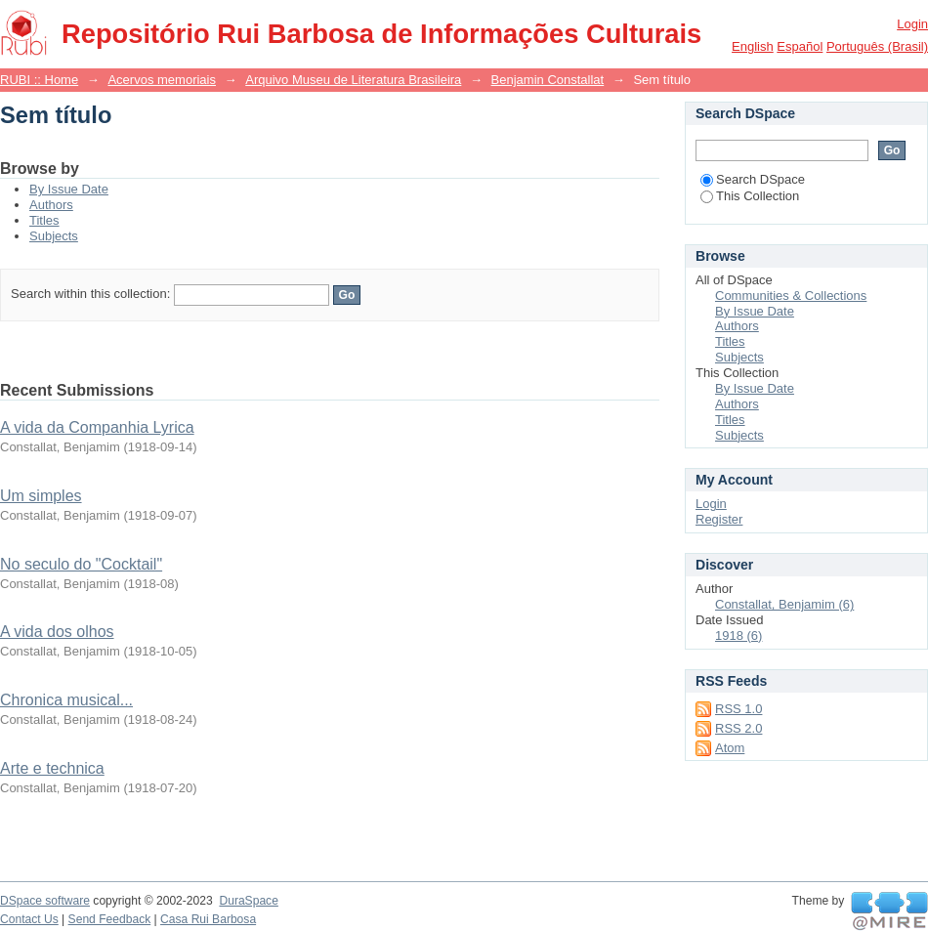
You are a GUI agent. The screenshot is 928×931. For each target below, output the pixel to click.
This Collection (749, 196)
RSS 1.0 (738, 708)
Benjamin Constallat (548, 79)
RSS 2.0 (738, 728)
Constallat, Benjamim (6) (784, 604)
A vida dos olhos (57, 631)
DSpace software (45, 901)
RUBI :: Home (39, 79)
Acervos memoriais (161, 79)
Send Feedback (109, 919)
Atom (729, 748)
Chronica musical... (66, 700)
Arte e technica (52, 768)
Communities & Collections (790, 295)
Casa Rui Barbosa (208, 919)
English (753, 46)
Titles (44, 220)
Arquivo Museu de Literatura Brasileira (353, 79)
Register (719, 519)
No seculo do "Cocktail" (81, 564)
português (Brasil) (877, 46)
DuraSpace (248, 901)
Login (912, 24)
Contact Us (29, 919)
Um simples (41, 495)
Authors (51, 204)
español (800, 46)
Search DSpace (752, 179)
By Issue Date (68, 189)
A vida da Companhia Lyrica (97, 427)
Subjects (53, 236)
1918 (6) (738, 635)
